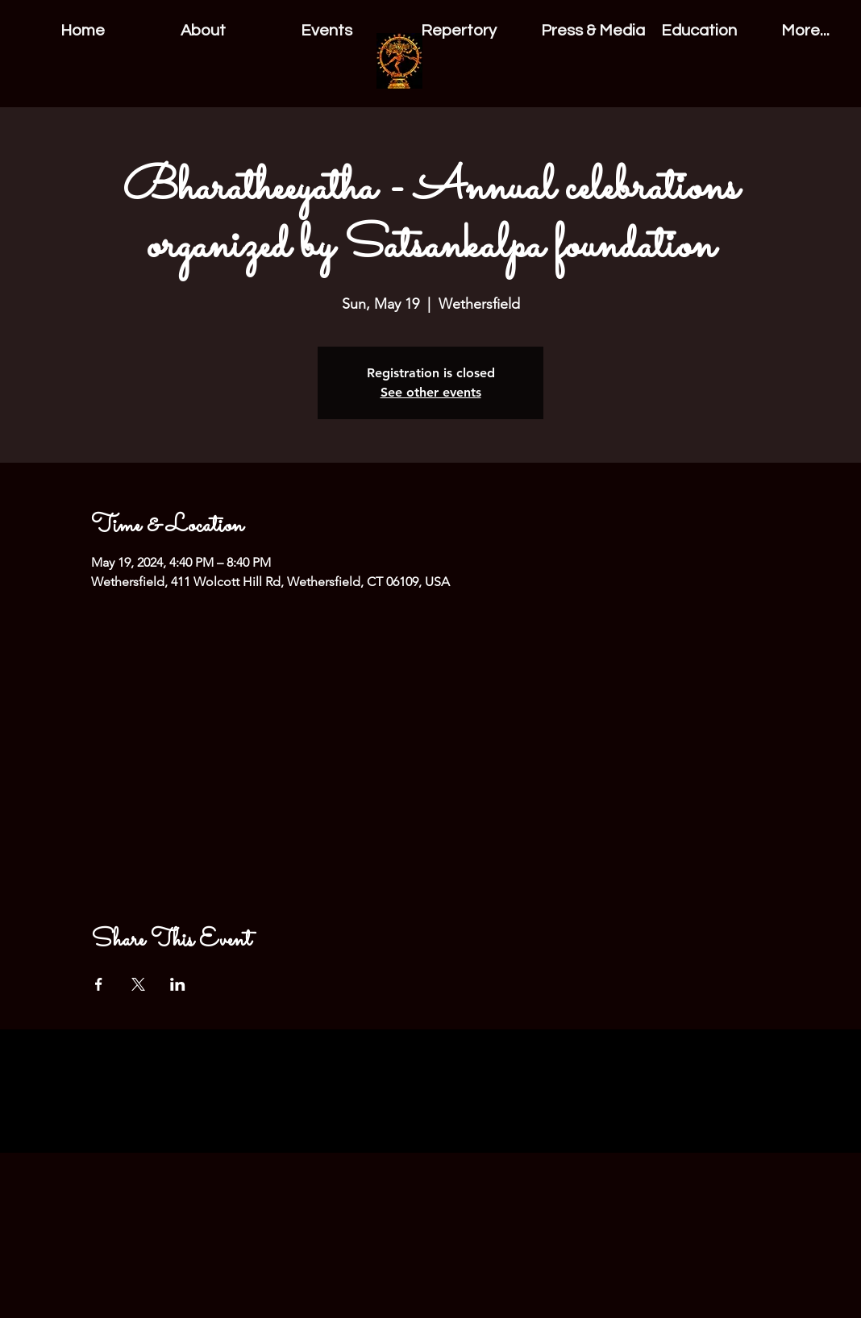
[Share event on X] (138, 984)
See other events (431, 392)
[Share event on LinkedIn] (177, 984)
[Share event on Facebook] (98, 984)
